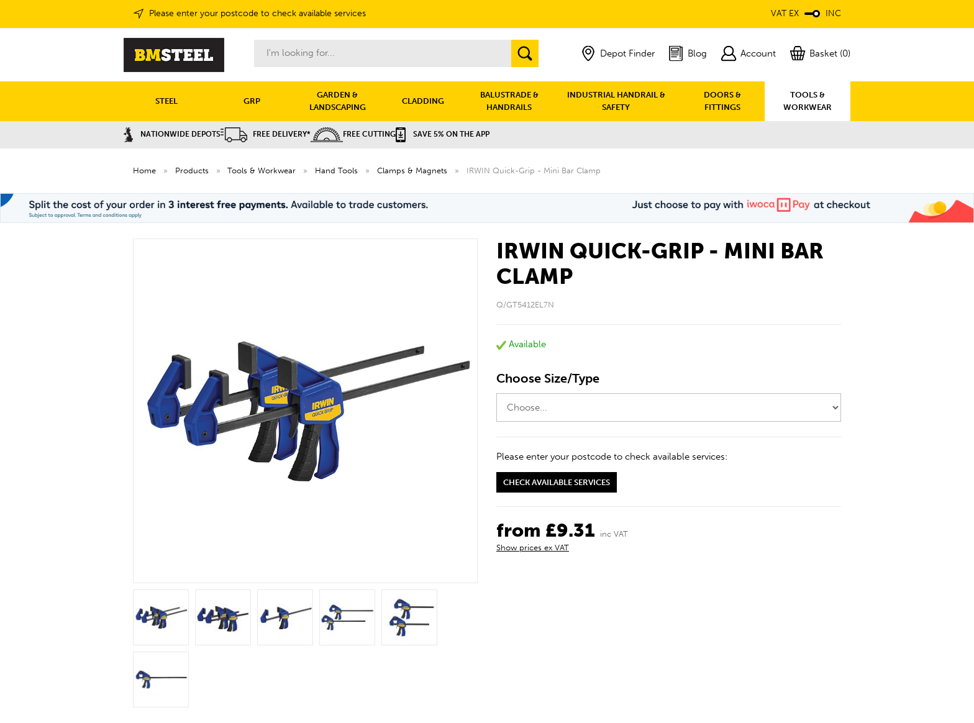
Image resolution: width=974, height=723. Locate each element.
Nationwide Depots (172, 134)
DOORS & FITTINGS (722, 101)
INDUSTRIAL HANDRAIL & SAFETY (616, 101)
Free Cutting (353, 134)
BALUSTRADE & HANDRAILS (509, 101)
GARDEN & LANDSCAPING (337, 101)
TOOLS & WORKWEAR (807, 101)
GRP (252, 101)
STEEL (166, 101)
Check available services (556, 482)
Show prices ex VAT (532, 547)
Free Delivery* (266, 134)
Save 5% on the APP (442, 134)
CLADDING (423, 101)
